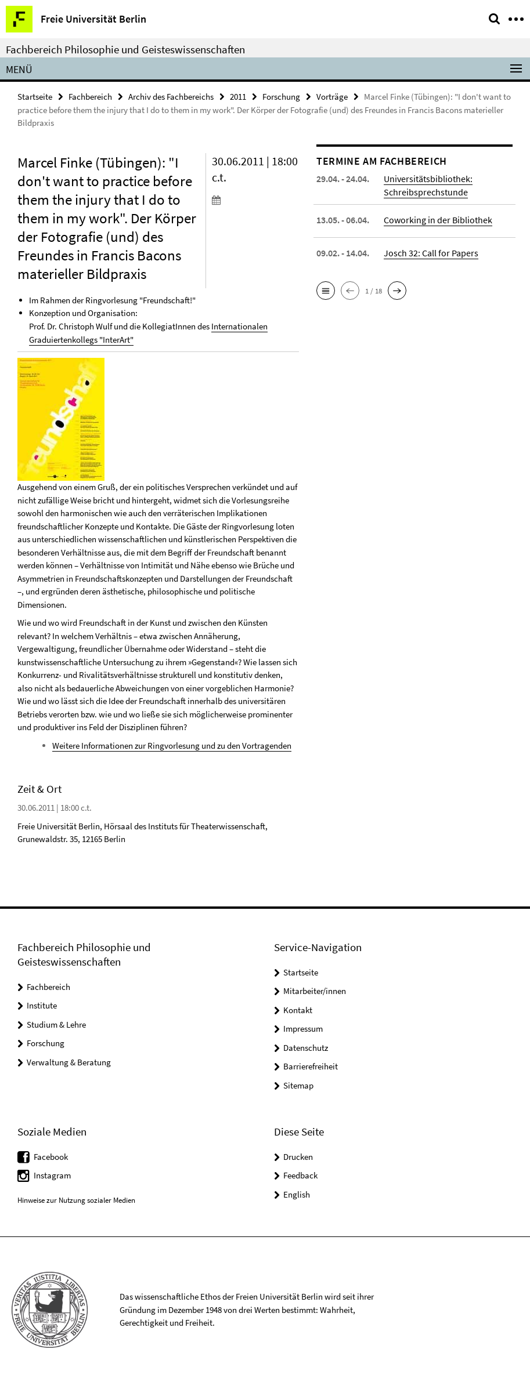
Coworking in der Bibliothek (438, 220)
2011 (238, 96)
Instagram (52, 1174)
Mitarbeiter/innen (314, 990)
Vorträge (332, 96)
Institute (42, 1004)
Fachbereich (90, 96)
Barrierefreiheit (310, 1065)
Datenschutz (305, 1047)
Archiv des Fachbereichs (171, 96)
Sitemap (298, 1084)
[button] (325, 290)
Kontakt (297, 1009)
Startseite (34, 96)
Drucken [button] (298, 1155)
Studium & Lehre (56, 1023)
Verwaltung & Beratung (69, 1061)
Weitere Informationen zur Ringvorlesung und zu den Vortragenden (171, 744)
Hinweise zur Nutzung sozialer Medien (76, 1200)
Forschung (281, 96)
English (296, 1193)
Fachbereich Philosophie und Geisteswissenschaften (125, 49)
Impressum (303, 1027)
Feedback (300, 1174)
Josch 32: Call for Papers (431, 253)
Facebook (51, 1155)
